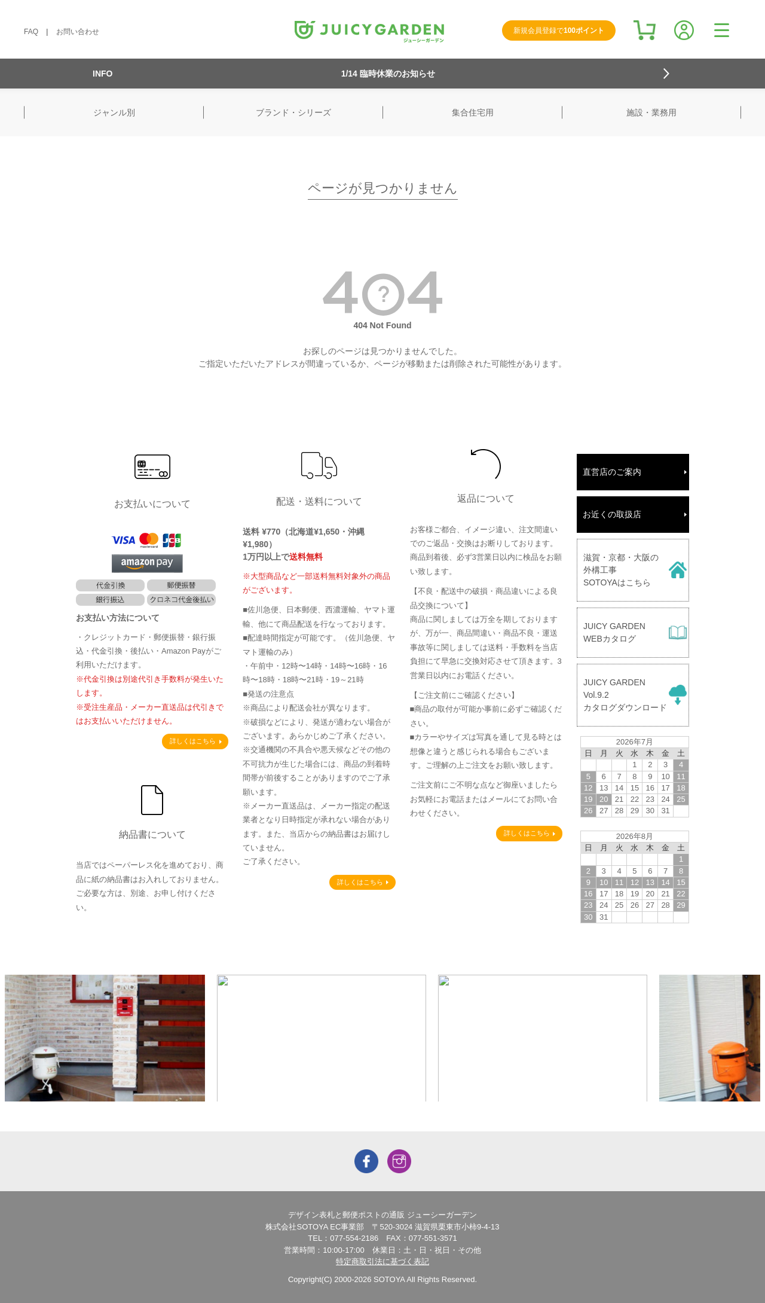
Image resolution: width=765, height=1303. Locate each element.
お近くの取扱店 (612, 514)
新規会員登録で (558, 30)
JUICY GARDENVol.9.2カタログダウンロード (625, 695)
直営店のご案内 (612, 472)
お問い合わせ (77, 32)
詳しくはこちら (193, 740)
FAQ (31, 32)
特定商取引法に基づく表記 (382, 1261)
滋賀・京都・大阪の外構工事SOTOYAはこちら (621, 570)
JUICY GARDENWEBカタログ (614, 632)
